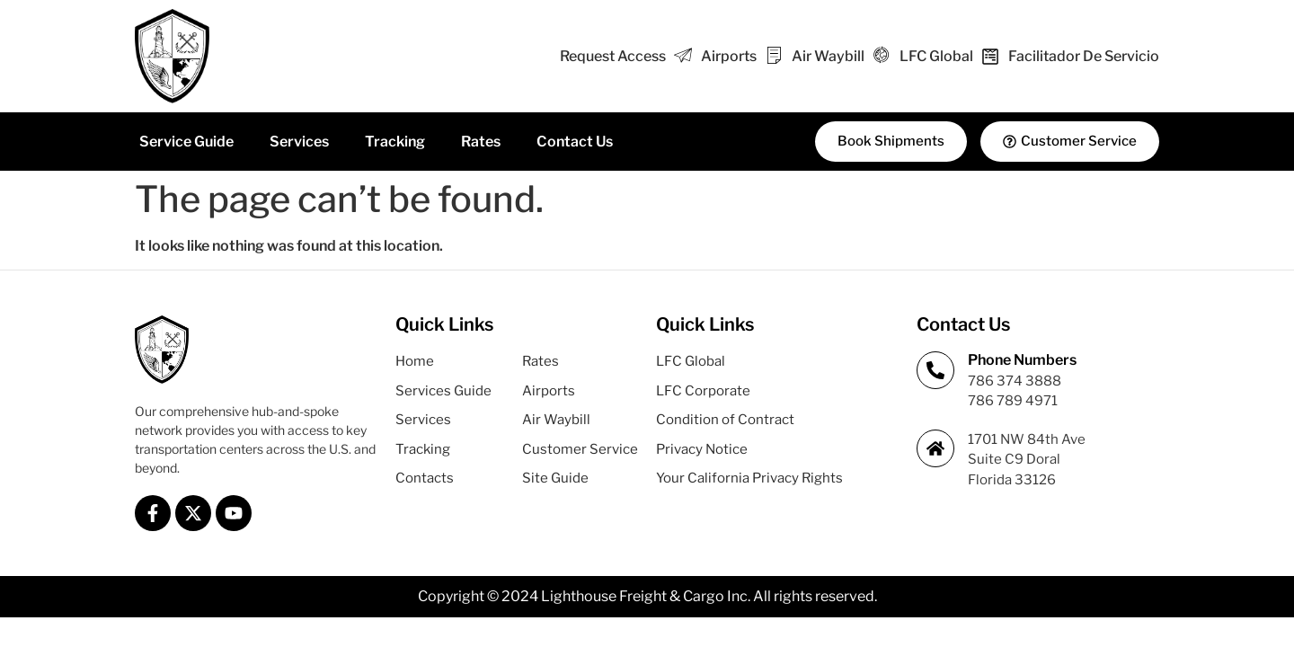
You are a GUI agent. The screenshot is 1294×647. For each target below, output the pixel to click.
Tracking (395, 141)
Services (299, 141)
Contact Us (574, 141)
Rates (481, 141)
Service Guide (186, 141)
